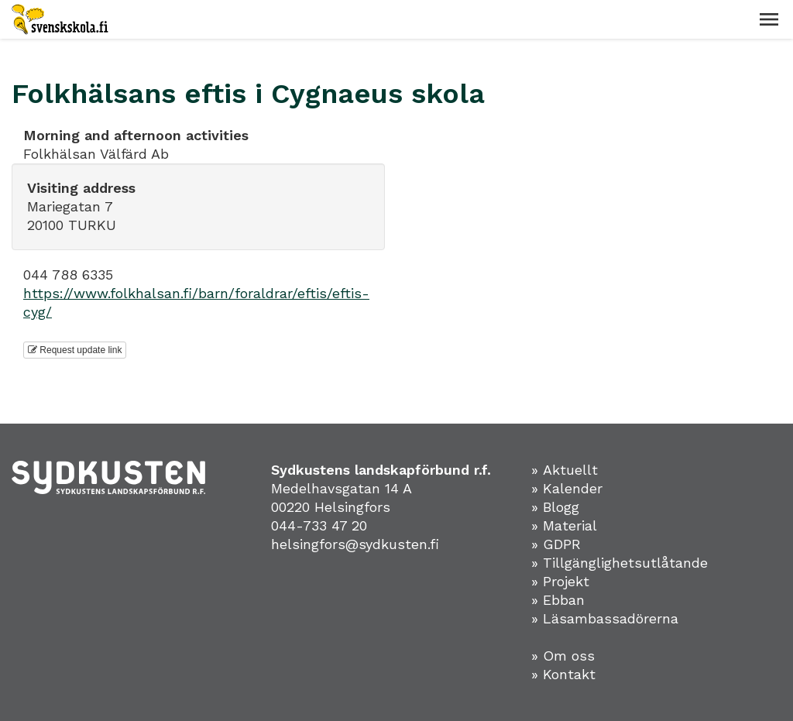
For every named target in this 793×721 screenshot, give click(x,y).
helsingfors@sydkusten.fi (355, 544)
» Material (564, 525)
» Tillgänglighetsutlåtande (619, 562)
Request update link (75, 350)
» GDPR (556, 544)
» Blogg (555, 507)
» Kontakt (563, 674)
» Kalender (566, 488)
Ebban (564, 600)
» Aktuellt (564, 470)
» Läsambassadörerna (604, 618)
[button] (769, 19)
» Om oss (563, 655)
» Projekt (560, 581)
